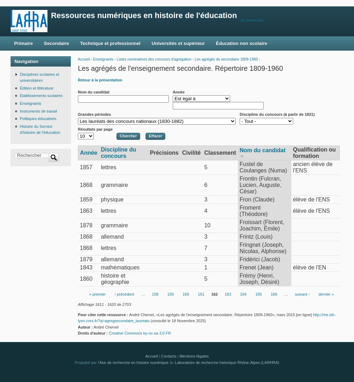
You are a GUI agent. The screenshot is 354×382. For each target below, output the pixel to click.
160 (186, 294)
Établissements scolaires (41, 95)
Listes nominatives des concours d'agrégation (154, 59)
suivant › (302, 294)
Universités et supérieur (178, 43)
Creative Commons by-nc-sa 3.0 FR (142, 333)
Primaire (23, 43)
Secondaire (56, 43)
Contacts (168, 356)
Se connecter (251, 20)
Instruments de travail (38, 111)
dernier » (326, 294)
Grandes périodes (94, 114)
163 (228, 294)
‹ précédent (124, 294)
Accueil (84, 59)
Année (179, 92)
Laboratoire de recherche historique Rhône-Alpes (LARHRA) (227, 362)
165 (258, 294)
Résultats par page (95, 129)
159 (170, 294)
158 (155, 294)
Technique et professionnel (110, 43)
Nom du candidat (93, 92)
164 (243, 294)
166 (274, 294)
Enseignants (103, 59)
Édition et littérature (36, 88)
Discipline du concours (118, 153)
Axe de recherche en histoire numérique (134, 362)
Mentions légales (194, 356)
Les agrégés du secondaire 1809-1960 (226, 59)
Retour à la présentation (100, 80)
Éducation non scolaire (241, 43)
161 (201, 294)
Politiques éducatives (38, 118)
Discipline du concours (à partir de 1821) (277, 114)
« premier (97, 294)
